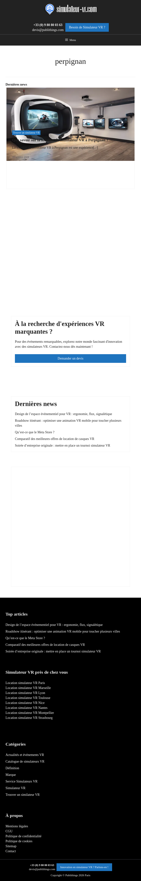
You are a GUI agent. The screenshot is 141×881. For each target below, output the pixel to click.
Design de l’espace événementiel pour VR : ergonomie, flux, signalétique (63, 414)
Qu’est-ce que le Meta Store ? (34, 432)
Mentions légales (17, 826)
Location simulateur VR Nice (25, 703)
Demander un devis (70, 358)
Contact (11, 851)
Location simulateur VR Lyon (25, 693)
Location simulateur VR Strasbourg (29, 718)
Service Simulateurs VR (22, 781)
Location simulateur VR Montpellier (30, 713)
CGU (9, 831)
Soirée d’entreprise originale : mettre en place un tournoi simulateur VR (62, 445)
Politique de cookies (19, 841)
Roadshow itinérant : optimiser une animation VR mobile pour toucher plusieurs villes (63, 631)
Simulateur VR (15, 788)
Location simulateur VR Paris (25, 683)
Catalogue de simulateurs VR (25, 761)
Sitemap (11, 846)
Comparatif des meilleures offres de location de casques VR (54, 439)
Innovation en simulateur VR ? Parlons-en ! (84, 867)
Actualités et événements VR (25, 755)
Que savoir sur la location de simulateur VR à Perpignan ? (60, 140)
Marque (11, 775)
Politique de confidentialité (23, 836)
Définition (12, 768)
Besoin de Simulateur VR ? (87, 27)
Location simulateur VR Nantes (26, 708)
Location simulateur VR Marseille (28, 688)
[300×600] (42, 580)
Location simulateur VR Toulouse (28, 698)
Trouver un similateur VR (26, 132)
